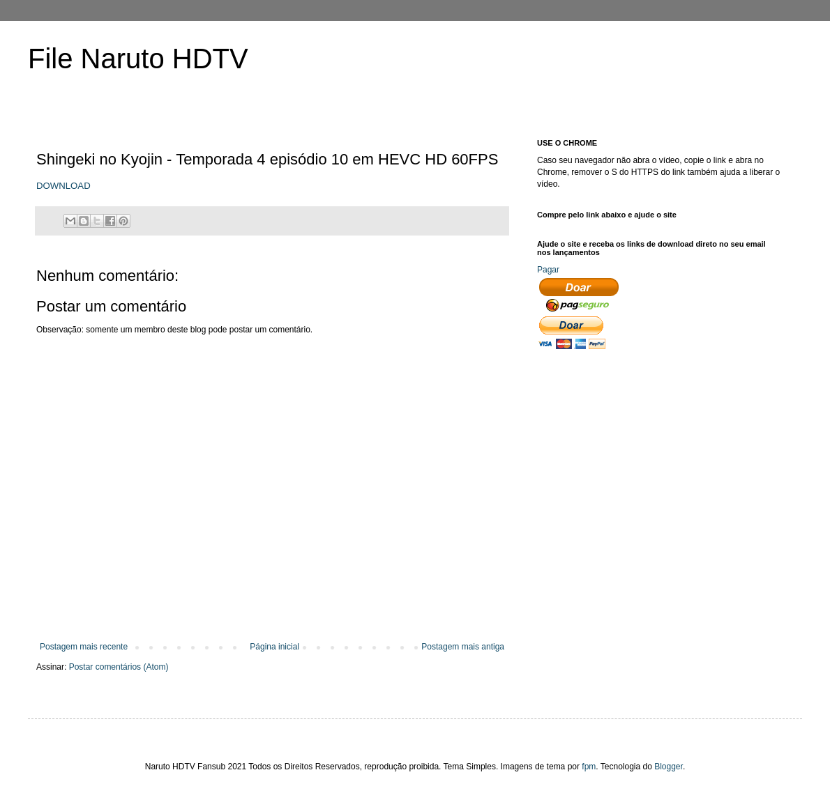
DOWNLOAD (63, 185)
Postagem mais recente (84, 647)
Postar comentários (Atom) (119, 667)
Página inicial (274, 647)
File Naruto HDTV (138, 58)
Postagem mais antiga (462, 647)
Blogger (668, 766)
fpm (589, 766)
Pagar (548, 270)
